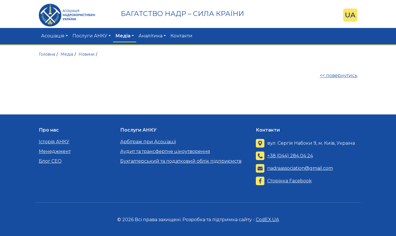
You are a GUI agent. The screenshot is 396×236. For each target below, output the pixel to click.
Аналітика (150, 36)
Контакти (181, 36)
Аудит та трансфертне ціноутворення (165, 151)
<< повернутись (338, 75)
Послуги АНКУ (90, 36)
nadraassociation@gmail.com (300, 168)
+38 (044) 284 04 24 (290, 155)
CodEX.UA (267, 219)
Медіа (122, 36)
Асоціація (53, 36)
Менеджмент (55, 151)
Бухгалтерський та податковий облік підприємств (181, 161)
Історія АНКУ (54, 141)
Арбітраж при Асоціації (148, 141)
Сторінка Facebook (289, 180)
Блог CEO (50, 161)
